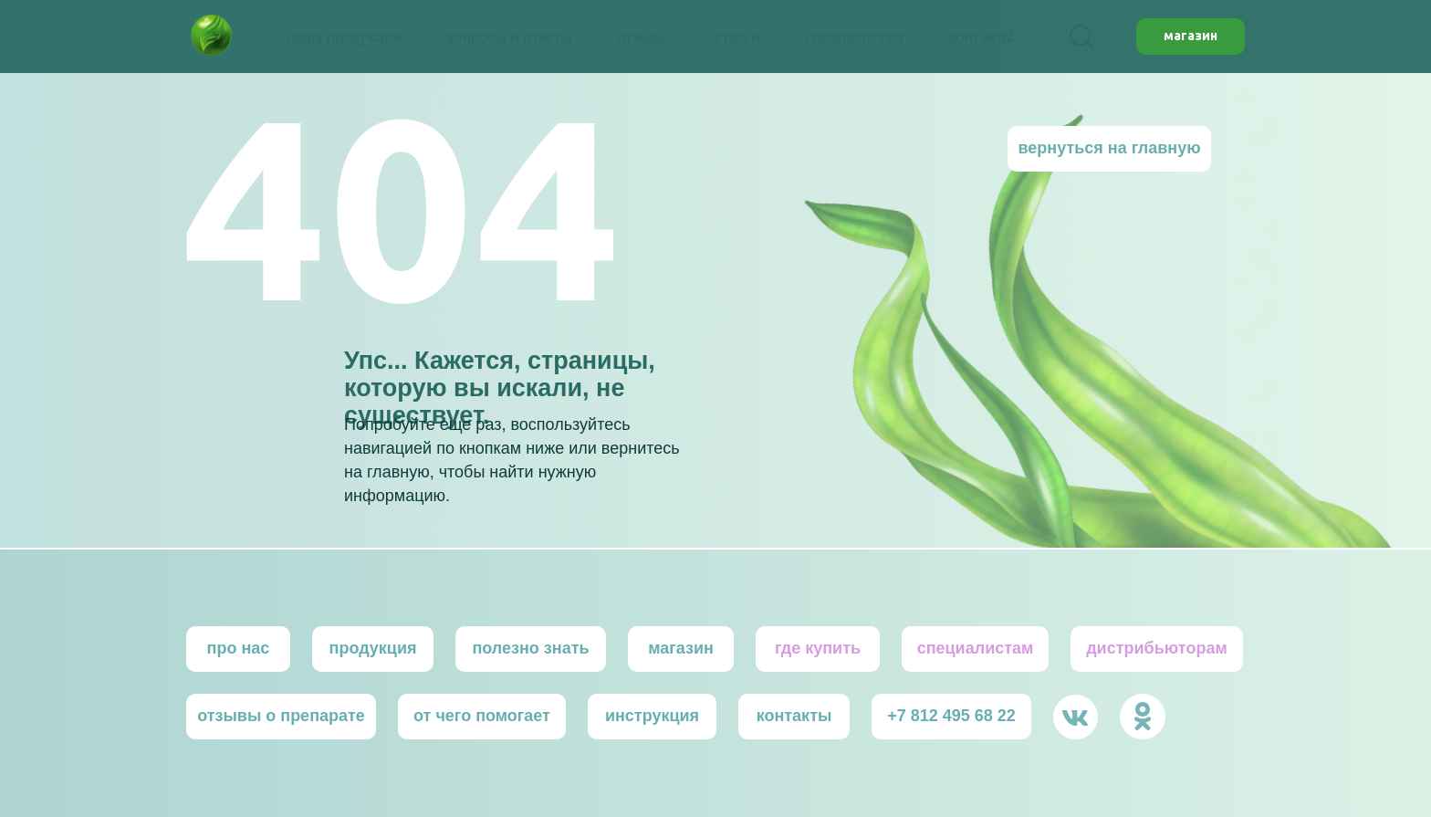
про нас (238, 648)
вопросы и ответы (508, 36)
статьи (737, 36)
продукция (373, 648)
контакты (980, 36)
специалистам (854, 36)
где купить (818, 648)
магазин (681, 648)
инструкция (652, 716)
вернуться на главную (1109, 148)
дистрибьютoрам (1156, 648)
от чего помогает (481, 716)
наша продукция (344, 36)
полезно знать (530, 648)
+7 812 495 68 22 (951, 716)
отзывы (643, 36)
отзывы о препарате (281, 716)
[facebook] (1081, 36)
